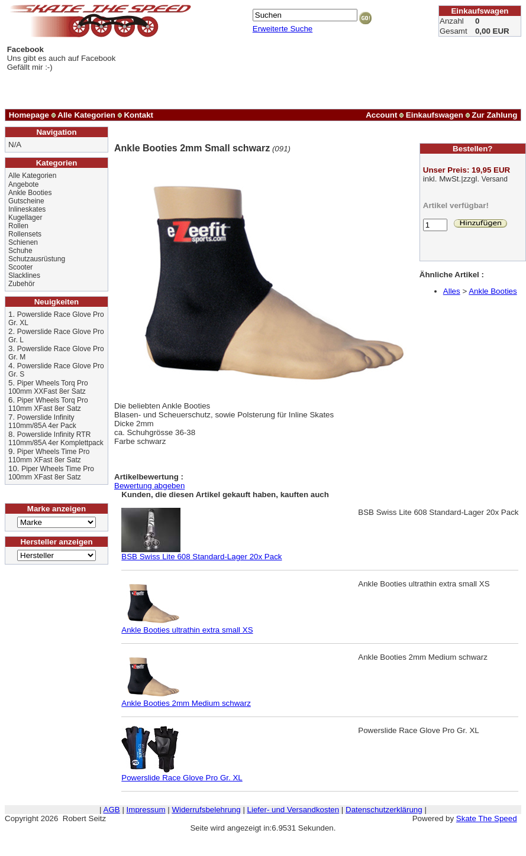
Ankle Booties (29, 193)
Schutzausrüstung (36, 259)
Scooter (20, 267)
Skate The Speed (486, 818)
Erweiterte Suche (283, 28)
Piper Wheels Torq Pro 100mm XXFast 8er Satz (48, 387)
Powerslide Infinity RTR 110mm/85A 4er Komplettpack (56, 438)
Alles (451, 291)
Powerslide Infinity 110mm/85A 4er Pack (42, 421)
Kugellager (25, 217)
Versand (495, 179)
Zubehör (21, 284)
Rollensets (24, 234)
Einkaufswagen (434, 115)
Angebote (23, 184)
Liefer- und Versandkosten (293, 809)
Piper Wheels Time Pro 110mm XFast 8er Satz (49, 456)
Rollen (18, 226)
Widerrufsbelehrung (206, 809)
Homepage (29, 115)
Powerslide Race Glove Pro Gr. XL (181, 774)
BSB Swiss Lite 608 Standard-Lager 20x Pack (201, 553)
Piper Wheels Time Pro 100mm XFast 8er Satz (51, 473)
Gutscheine (26, 201)
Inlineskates (27, 209)
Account (381, 115)
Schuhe (20, 251)
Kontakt (138, 115)
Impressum (146, 809)
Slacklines (24, 275)
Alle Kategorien (86, 115)
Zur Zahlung (494, 115)
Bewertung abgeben (149, 485)
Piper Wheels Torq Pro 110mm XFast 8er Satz (48, 404)
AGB (112, 809)
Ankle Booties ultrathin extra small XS (187, 626)
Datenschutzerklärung (384, 809)
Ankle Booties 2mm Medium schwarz (186, 700)
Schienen (23, 242)
